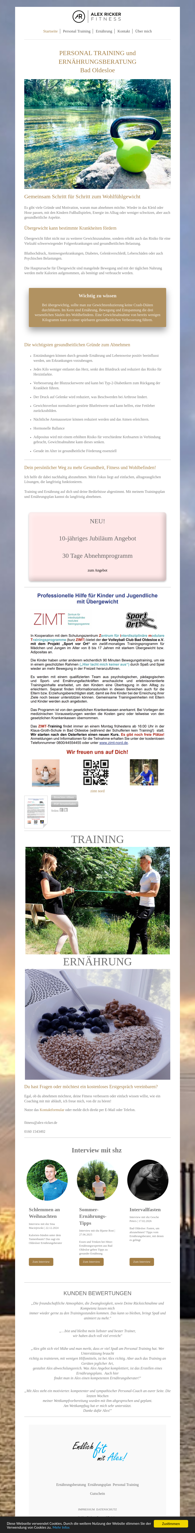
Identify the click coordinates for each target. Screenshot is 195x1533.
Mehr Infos (67, 1527)
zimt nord (97, 791)
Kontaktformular (52, 1110)
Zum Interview (41, 1261)
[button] (64, 797)
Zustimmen (171, 1523)
